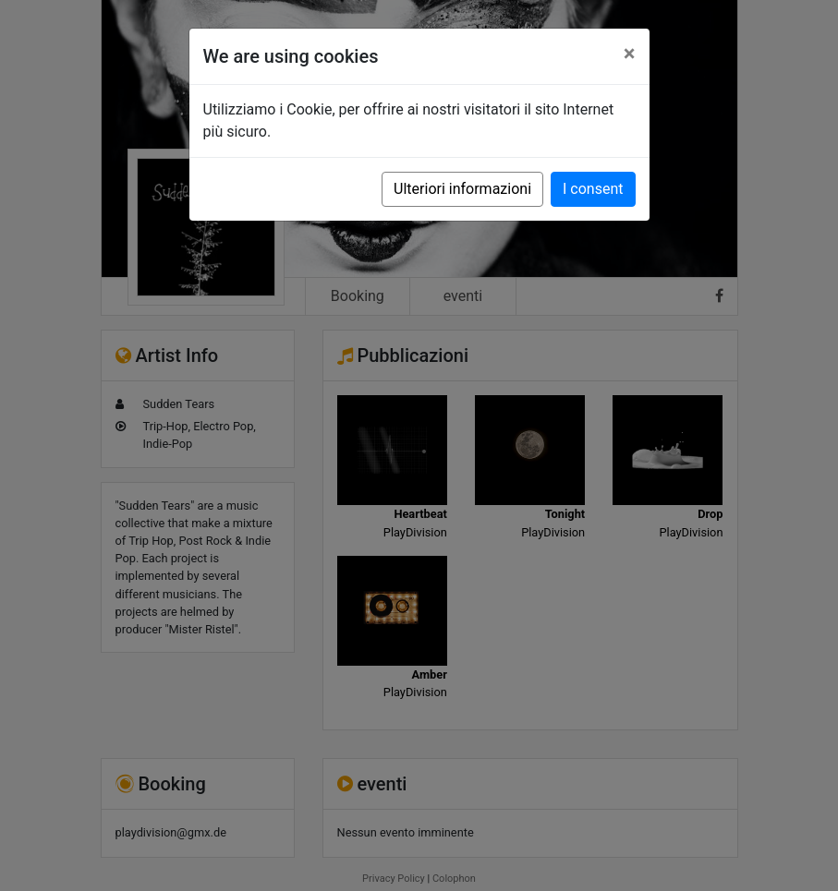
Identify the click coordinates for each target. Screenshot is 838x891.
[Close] (630, 53)
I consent (593, 189)
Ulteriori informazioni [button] (462, 189)
